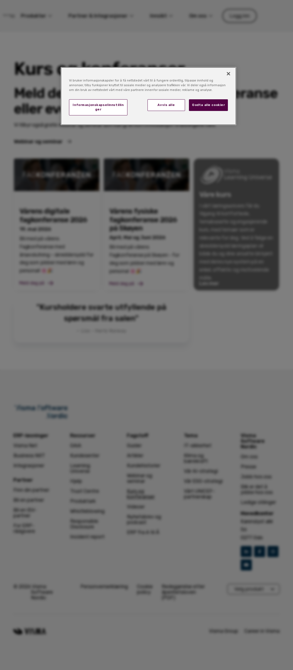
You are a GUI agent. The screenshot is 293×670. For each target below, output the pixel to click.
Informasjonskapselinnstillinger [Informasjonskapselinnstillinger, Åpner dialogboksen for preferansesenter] (98, 107)
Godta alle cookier (208, 105)
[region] (149, 96)
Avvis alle (166, 105)
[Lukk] (228, 74)
